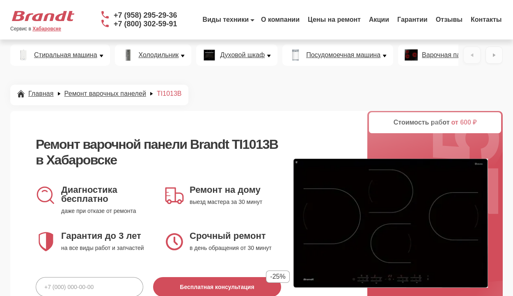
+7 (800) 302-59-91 (145, 24)
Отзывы (449, 19)
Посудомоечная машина (343, 55)
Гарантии (412, 19)
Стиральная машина (65, 55)
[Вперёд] (494, 55)
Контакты (486, 19)
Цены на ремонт (334, 19)
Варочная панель (448, 55)
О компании (280, 19)
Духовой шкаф (242, 55)
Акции (379, 19)
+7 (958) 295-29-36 (145, 15)
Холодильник (159, 55)
